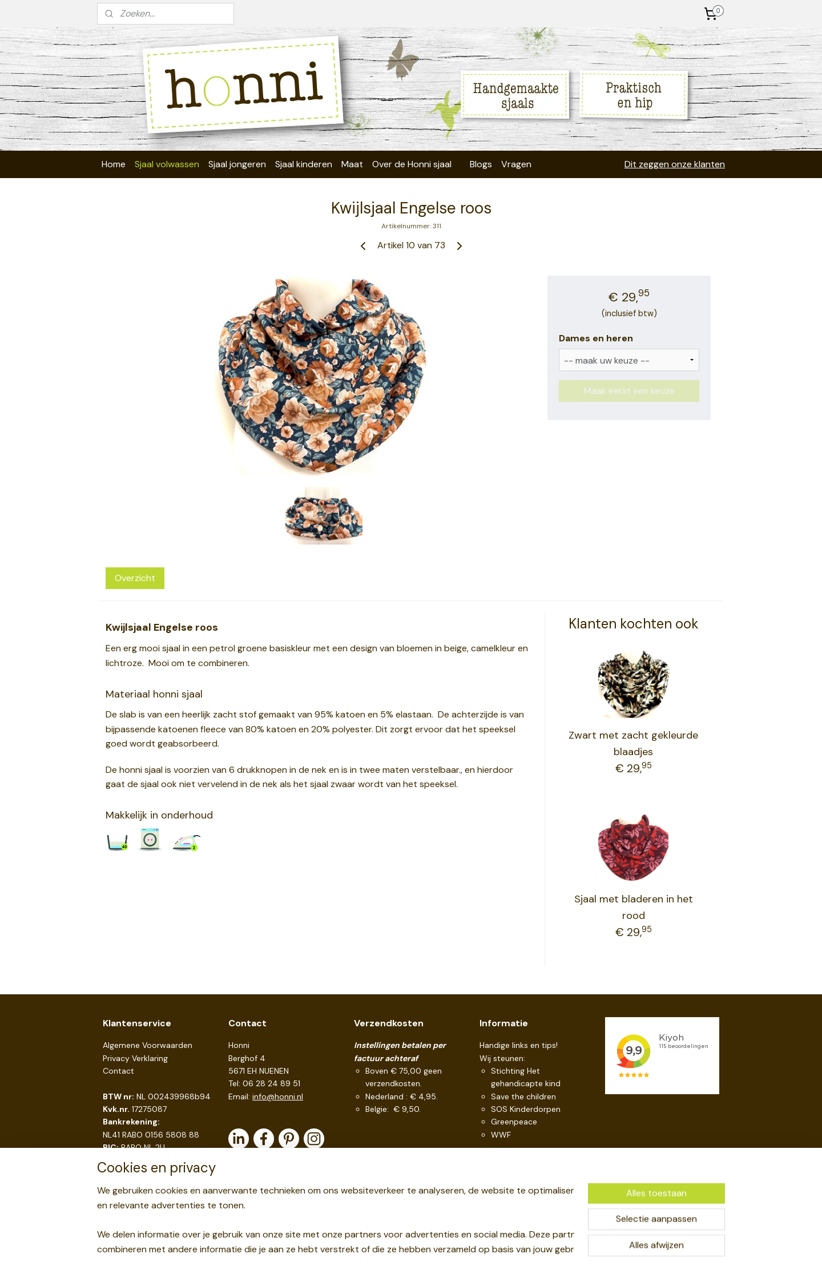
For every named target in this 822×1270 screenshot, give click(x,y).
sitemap (371, 1249)
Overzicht (135, 578)
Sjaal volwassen (167, 164)
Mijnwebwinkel (527, 1249)
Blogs (481, 164)
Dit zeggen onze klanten (674, 164)
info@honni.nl (277, 1096)
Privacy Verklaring (135, 1058)
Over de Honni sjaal (412, 164)
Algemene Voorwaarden (147, 1045)
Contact (118, 1071)
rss (393, 1249)
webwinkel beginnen (432, 1249)
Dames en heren (596, 338)
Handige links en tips (518, 1045)
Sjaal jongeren (237, 164)
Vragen (516, 164)
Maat (352, 164)
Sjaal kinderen (303, 164)
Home (114, 164)
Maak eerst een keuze (629, 391)
